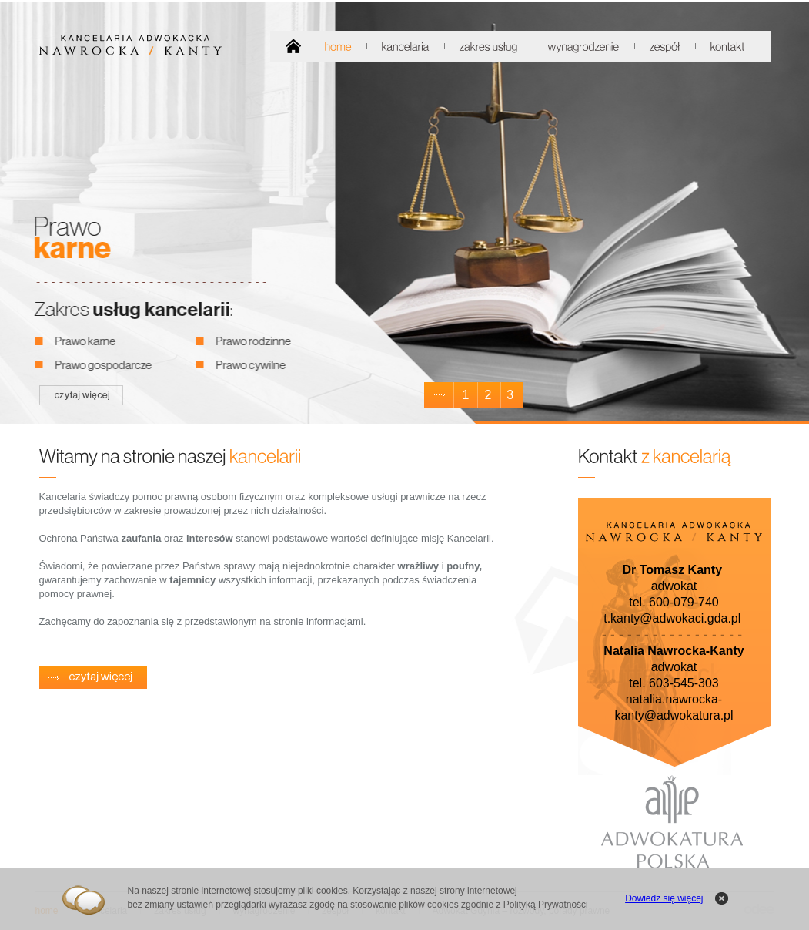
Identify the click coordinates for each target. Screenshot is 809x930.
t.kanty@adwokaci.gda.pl (671, 618)
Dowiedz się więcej (664, 898)
